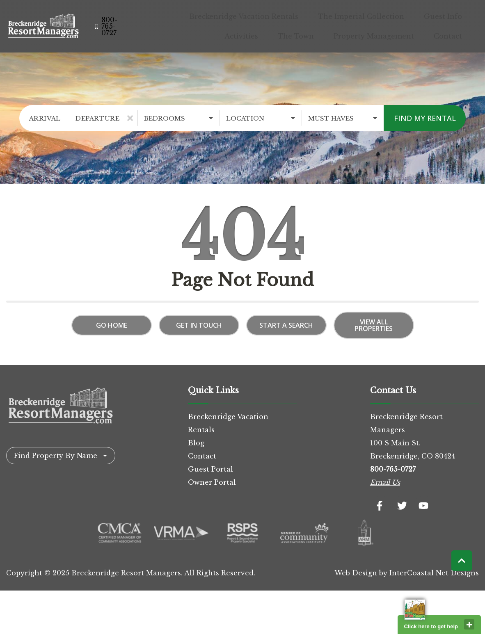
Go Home (111, 318)
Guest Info (409, 15)
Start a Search (286, 318)
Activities (452, 15)
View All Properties (374, 318)
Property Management (393, 31)
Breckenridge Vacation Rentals (236, 15)
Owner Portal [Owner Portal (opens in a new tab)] (212, 476)
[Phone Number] (112, 23)
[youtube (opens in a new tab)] (423, 499)
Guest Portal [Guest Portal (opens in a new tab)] (210, 462)
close (469, 624)
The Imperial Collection (340, 15)
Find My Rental (425, 111)
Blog (196, 436)
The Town (329, 31)
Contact (454, 31)
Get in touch (199, 318)
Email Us (385, 476)
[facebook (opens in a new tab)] (381, 499)
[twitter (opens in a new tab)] (402, 499)
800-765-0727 (393, 462)
